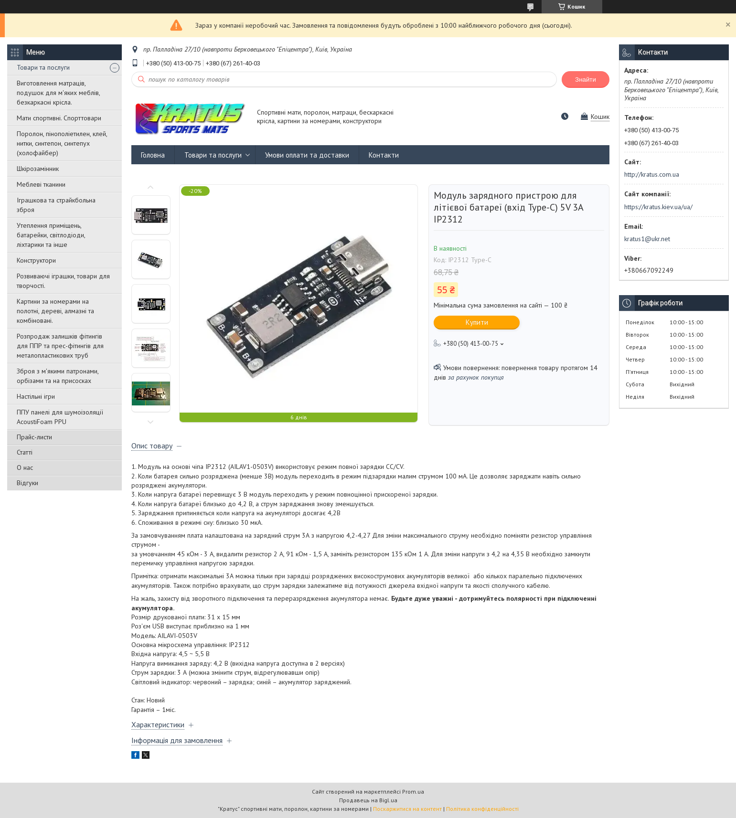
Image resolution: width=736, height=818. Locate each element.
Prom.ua (413, 791)
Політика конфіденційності (482, 808)
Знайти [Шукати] (585, 79)
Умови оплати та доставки (307, 155)
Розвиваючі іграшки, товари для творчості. (63, 281)
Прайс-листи (34, 437)
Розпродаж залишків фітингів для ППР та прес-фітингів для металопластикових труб (60, 346)
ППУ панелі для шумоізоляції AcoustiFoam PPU (60, 417)
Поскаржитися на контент (407, 808)
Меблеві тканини (41, 184)
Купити (477, 322)
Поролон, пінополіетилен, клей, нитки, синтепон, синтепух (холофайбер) (62, 143)
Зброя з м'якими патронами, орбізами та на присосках (57, 376)
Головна (153, 155)
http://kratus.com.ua (651, 174)
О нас (25, 467)
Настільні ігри (36, 396)
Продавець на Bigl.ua (368, 800)
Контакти (384, 155)
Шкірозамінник (38, 168)
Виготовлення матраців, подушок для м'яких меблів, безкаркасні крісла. (58, 92)
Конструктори (36, 260)
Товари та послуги (43, 67)
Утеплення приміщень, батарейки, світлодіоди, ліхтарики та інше (51, 235)
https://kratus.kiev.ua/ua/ (658, 206)
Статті (24, 452)
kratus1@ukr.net (647, 238)
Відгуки (27, 482)
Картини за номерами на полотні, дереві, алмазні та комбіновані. (55, 311)
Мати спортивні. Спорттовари (59, 118)
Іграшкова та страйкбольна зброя (56, 205)
